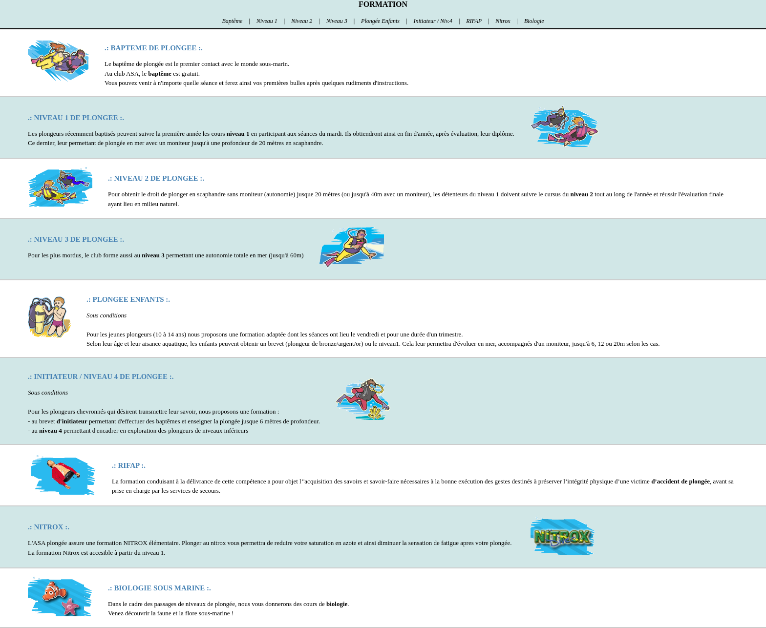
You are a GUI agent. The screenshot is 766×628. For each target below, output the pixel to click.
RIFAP (474, 21)
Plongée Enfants (381, 21)
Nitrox (503, 21)
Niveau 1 (267, 21)
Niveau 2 (302, 21)
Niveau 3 (337, 21)
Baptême (233, 21)
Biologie (534, 21)
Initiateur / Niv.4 (433, 21)
